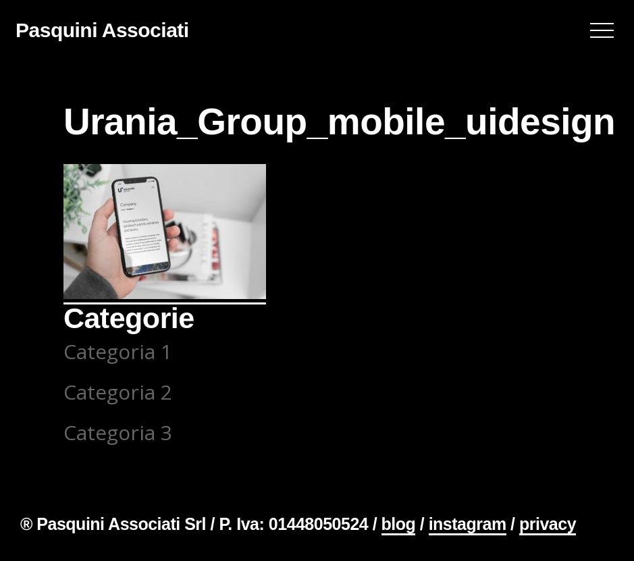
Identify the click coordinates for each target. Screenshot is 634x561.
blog (398, 523)
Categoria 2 (117, 392)
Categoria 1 (117, 351)
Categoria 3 (117, 432)
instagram (467, 523)
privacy (547, 523)
